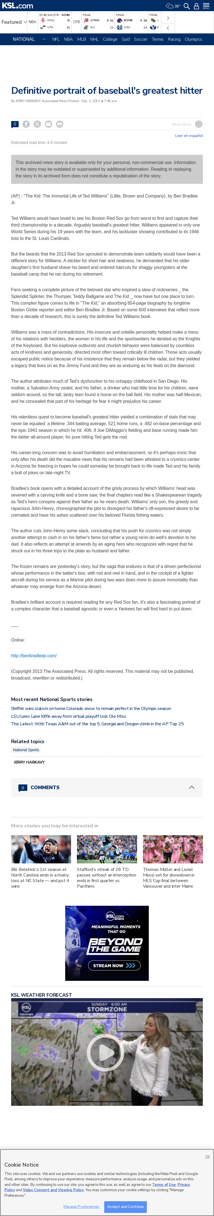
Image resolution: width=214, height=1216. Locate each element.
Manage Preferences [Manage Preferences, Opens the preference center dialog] (81, 1206)
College (110, 39)
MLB (81, 39)
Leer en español (189, 136)
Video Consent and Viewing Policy (53, 1190)
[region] (107, 1182)
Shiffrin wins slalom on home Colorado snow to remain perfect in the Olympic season (91, 708)
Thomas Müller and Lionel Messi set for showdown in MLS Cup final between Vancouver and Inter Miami (169, 877)
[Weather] (173, 5)
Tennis (158, 39)
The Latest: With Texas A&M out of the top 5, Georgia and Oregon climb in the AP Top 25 (97, 724)
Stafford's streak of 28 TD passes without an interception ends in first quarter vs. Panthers (106, 877)
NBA (68, 39)
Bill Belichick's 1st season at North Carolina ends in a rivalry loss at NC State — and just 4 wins (40, 877)
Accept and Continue (125, 1206)
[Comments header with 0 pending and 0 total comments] (107, 787)
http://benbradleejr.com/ (34, 655)
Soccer (140, 39)
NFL (56, 39)
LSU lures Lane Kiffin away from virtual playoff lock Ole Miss (68, 716)
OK (207, 1157)
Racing (174, 39)
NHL (94, 39)
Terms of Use (164, 1184)
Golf (126, 39)
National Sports (26, 750)
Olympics (193, 39)
